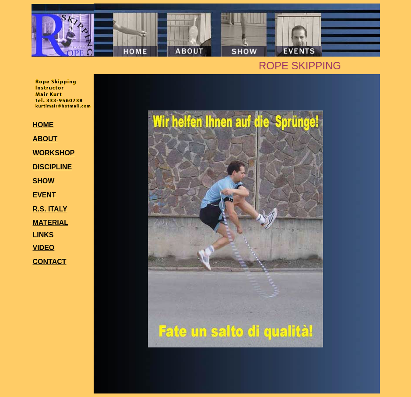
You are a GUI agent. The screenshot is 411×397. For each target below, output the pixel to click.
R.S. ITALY (50, 209)
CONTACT (50, 261)
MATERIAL (50, 222)
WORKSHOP (54, 153)
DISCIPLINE (52, 167)
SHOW (44, 181)
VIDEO (44, 247)
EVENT (44, 195)
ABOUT (45, 139)
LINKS (43, 235)
